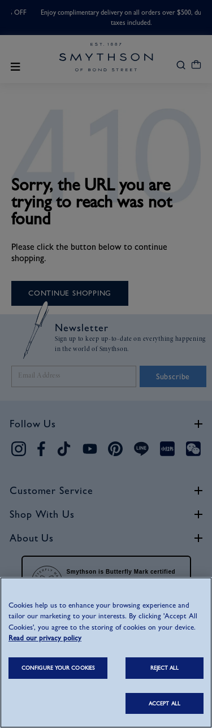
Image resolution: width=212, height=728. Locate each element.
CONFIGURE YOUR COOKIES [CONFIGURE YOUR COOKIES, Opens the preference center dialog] (57, 668)
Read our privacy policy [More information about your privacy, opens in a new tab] (44, 638)
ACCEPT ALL (164, 703)
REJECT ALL (164, 668)
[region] (106, 652)
